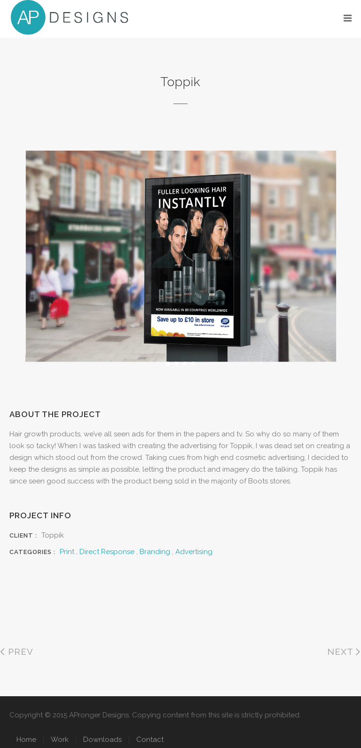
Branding (155, 551)
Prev (16, 651)
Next (344, 651)
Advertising (193, 551)
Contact (150, 739)
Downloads (102, 739)
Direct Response (106, 551)
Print (67, 551)
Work (60, 739)
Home (26, 739)
